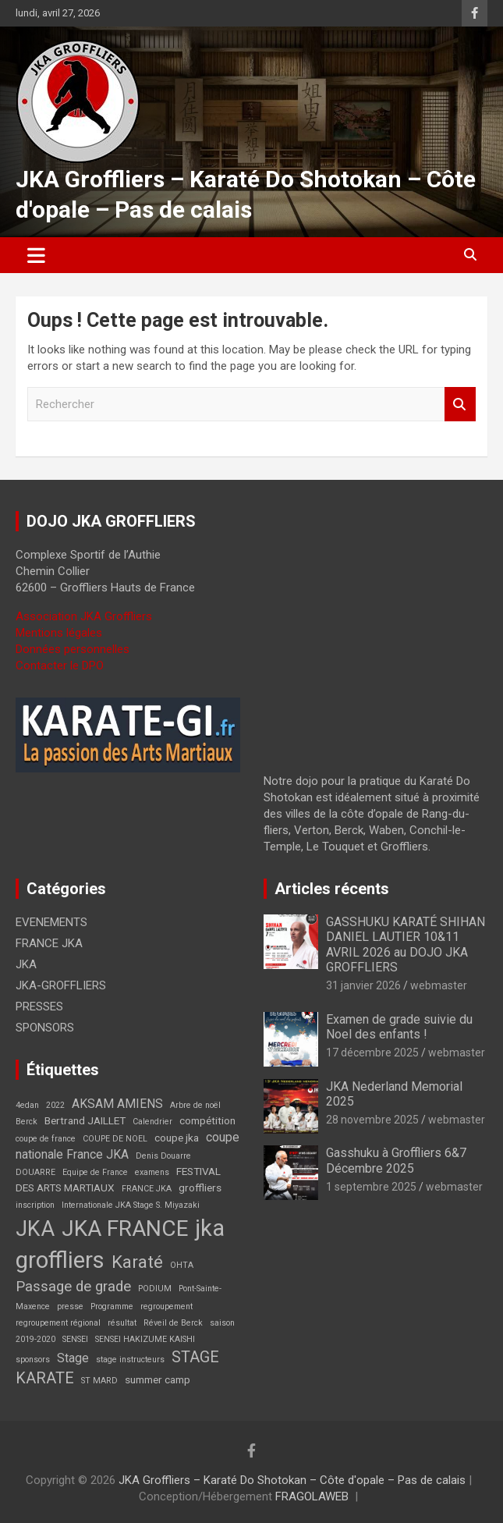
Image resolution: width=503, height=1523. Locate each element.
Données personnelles (72, 649)
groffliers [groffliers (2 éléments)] (200, 1187)
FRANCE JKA (49, 943)
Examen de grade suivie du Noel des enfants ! (399, 1027)
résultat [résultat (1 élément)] (122, 1323)
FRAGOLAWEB (312, 1496)
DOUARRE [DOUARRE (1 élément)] (35, 1172)
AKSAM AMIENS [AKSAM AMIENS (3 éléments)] (117, 1103)
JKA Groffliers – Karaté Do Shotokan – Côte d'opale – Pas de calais (292, 1480)
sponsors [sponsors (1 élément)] (33, 1359)
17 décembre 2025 (372, 1052)
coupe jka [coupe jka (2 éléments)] (176, 1137)
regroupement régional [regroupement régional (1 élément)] (58, 1323)
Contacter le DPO (60, 666)
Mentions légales (59, 633)
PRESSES (39, 1006)
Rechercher (460, 404)
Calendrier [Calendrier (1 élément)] (152, 1122)
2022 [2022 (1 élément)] (55, 1105)
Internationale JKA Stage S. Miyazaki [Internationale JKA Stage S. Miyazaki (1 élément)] (131, 1205)
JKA (26, 964)
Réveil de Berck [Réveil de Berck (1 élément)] (173, 1323)
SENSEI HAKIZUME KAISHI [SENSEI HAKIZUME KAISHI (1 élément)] (145, 1339)
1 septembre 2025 (371, 1186)
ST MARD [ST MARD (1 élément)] (99, 1381)
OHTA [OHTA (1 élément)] (181, 1265)
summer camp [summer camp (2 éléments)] (157, 1379)
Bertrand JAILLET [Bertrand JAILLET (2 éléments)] (85, 1120)
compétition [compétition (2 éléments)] (207, 1120)
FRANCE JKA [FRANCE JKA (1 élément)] (147, 1189)
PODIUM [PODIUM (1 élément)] (155, 1288)
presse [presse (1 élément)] (70, 1306)
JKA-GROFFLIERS (61, 985)
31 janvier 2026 (363, 985)
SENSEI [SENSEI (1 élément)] (75, 1339)
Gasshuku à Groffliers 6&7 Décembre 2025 (396, 1160)
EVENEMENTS (51, 922)
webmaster (438, 985)
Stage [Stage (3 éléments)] (73, 1358)
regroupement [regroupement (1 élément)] (166, 1306)
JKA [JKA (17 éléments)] (35, 1228)
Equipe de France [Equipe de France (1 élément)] (95, 1172)
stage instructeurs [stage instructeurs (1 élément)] (130, 1359)
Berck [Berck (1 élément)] (26, 1122)
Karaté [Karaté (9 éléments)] (137, 1261)
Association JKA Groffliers (84, 616)
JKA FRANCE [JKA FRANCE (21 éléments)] (125, 1228)
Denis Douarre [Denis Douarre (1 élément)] (163, 1156)
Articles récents (332, 888)
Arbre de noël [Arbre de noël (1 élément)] (195, 1105)
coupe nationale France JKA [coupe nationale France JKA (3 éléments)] (127, 1146)
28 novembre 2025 (372, 1119)
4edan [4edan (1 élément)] (27, 1105)
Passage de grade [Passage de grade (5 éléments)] (73, 1286)
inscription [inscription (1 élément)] (35, 1205)
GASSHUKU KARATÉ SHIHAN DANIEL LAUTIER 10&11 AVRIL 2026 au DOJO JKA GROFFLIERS (405, 944)
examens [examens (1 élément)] (152, 1172)
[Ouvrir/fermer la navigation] (36, 255)
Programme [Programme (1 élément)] (111, 1306)
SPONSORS (45, 1028)
